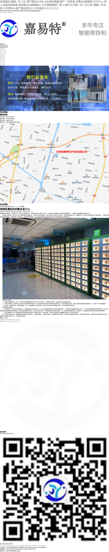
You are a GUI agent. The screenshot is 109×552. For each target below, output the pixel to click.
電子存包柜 (8, 545)
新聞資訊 (27, 545)
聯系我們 (43, 545)
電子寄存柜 (15, 545)
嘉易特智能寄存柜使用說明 (12, 319)
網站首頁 (2, 545)
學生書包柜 (22, 545)
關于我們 (38, 545)
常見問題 (32, 545)
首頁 (16, 206)
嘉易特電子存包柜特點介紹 (12, 321)
